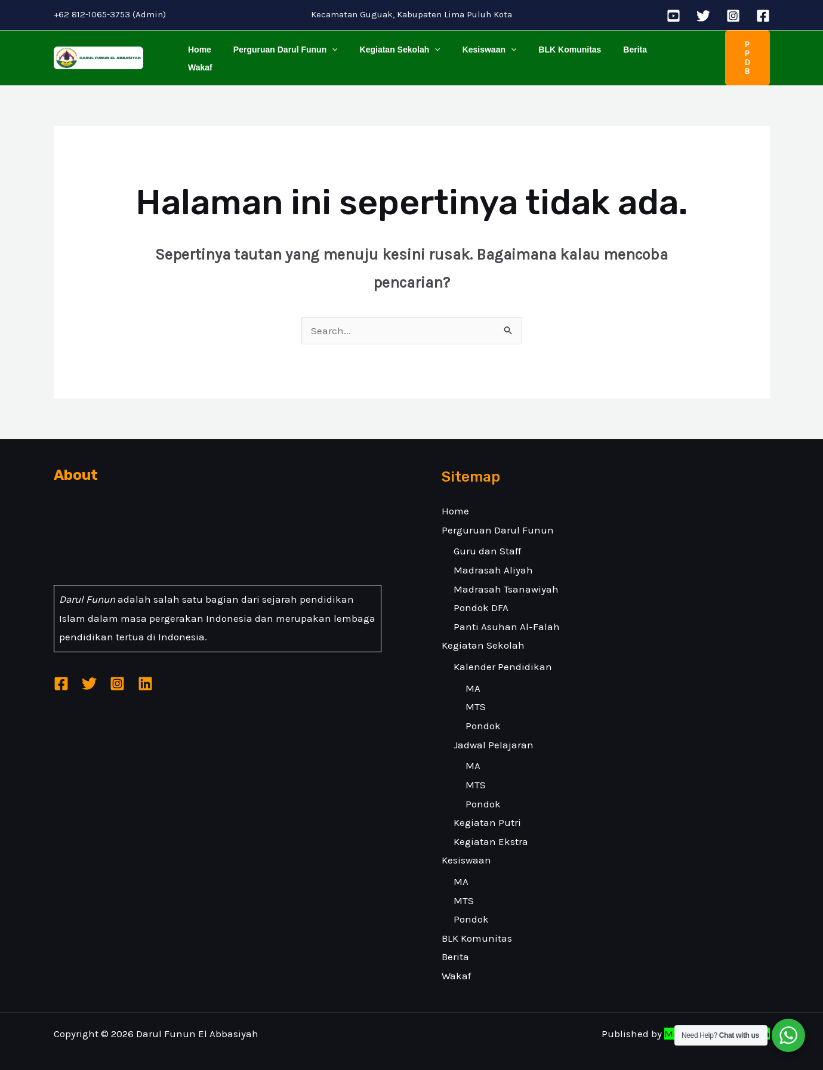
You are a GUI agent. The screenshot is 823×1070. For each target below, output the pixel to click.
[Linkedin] (145, 672)
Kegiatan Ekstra (491, 829)
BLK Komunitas (545, 52)
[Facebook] (763, 16)
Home (197, 52)
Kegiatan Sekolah (386, 52)
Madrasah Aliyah (493, 559)
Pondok (483, 714)
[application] (324, 52)
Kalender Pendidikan (503, 655)
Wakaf (646, 52)
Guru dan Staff (487, 539)
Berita (606, 52)
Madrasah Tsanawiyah (506, 577)
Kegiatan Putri (487, 811)
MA (473, 676)
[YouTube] (673, 16)
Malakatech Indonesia (717, 1022)
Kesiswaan (470, 52)
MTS (476, 695)
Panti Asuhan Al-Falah (507, 615)
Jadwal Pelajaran (494, 733)
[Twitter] (703, 16)
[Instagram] (733, 16)
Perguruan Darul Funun (277, 52)
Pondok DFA (481, 596)
